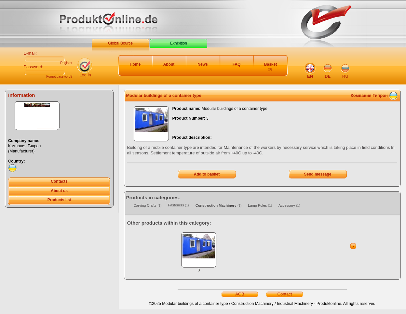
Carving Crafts (145, 205)
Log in (85, 74)
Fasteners (176, 205)
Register (66, 63)
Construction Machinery (216, 205)
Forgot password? (59, 76)
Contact (284, 294)
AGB (239, 294)
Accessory (286, 205)
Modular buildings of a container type (163, 95)
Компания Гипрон (369, 95)
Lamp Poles (257, 205)
